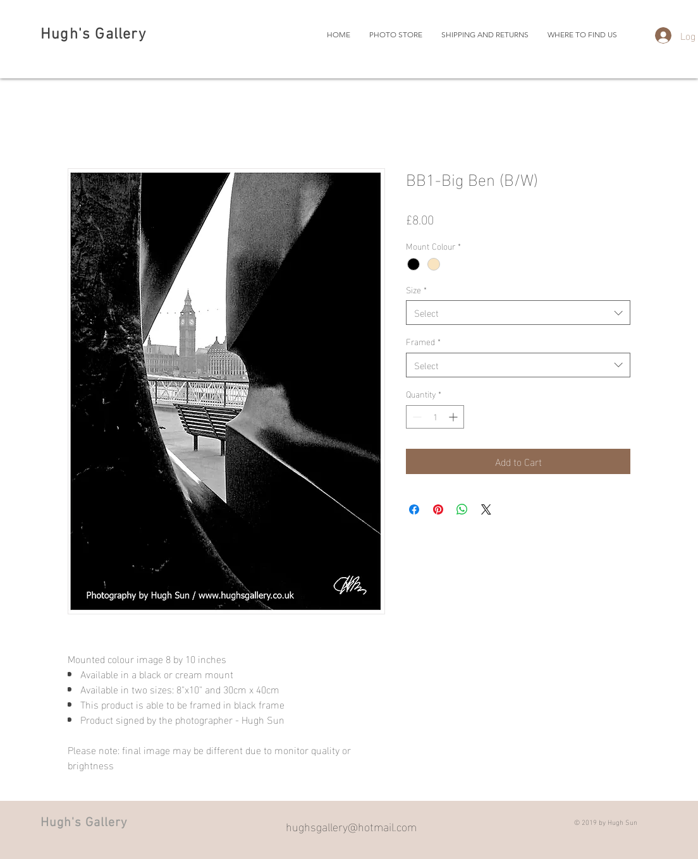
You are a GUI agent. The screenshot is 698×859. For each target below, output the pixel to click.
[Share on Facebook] (414, 509)
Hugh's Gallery (93, 35)
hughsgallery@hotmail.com (351, 825)
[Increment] (454, 417)
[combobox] (518, 312)
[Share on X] (486, 509)
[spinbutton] (435, 417)
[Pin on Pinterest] (438, 509)
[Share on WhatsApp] (462, 509)
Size (416, 289)
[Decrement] (416, 417)
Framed (423, 341)
